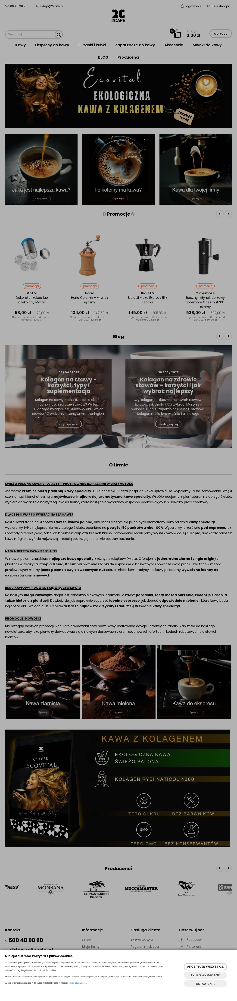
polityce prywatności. (77, 983)
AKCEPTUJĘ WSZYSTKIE (205, 966)
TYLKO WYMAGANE (205, 975)
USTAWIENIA (205, 983)
